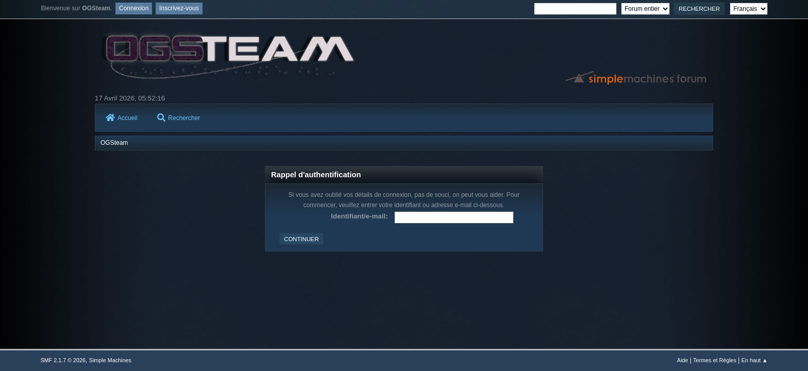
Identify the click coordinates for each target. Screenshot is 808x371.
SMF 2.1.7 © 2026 (63, 360)
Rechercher (178, 118)
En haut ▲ (755, 360)
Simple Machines (110, 360)
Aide (682, 360)
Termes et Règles (714, 360)
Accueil (122, 118)
